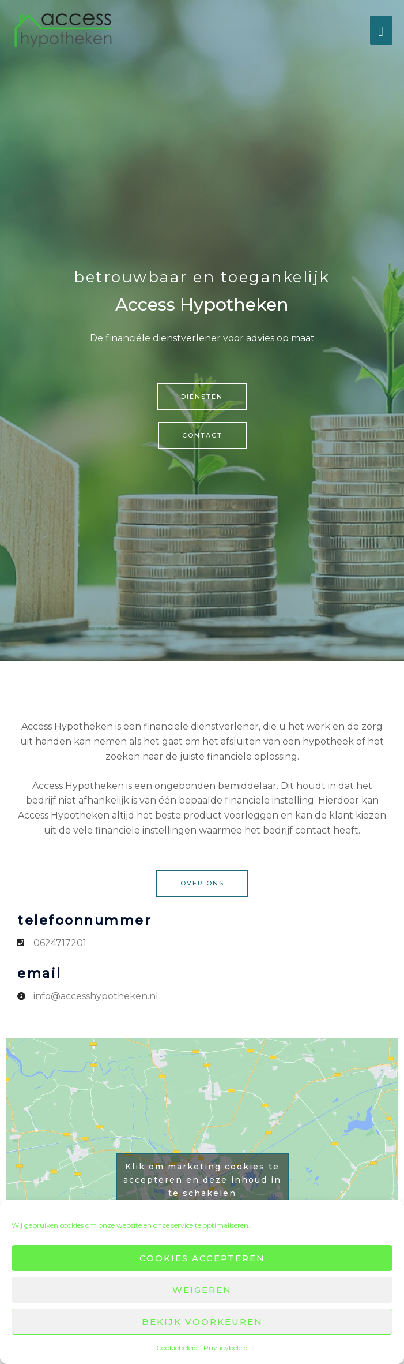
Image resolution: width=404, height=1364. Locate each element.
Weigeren (202, 1289)
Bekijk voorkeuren (202, 1321)
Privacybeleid (225, 1347)
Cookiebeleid (177, 1347)
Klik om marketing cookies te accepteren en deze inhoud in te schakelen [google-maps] (202, 1179)
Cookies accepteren (202, 1258)
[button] (202, 396)
